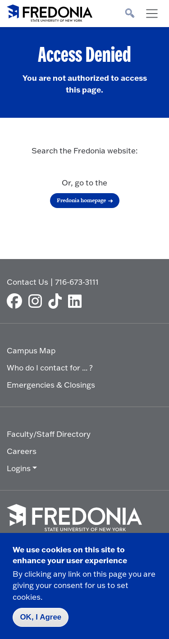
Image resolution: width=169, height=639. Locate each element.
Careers (22, 451)
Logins (19, 468)
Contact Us (27, 282)
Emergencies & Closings (51, 384)
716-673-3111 (77, 282)
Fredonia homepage (81, 200)
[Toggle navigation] (152, 13)
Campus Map (31, 350)
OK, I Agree (40, 617)
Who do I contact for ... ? (50, 367)
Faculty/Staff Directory (49, 434)
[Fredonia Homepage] (49, 11)
